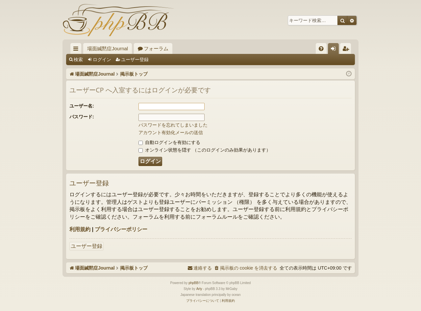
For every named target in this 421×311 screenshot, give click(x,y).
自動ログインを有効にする (169, 142)
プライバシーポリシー (121, 229)
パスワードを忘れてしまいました (173, 125)
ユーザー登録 (135, 59)
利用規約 (79, 229)
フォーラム (156, 48)
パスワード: (81, 116)
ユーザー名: (81, 105)
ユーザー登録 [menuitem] (347, 50)
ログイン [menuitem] (335, 50)
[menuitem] (321, 48)
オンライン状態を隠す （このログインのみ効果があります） (204, 150)
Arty (199, 289)
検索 (78, 59)
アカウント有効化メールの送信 (170, 132)
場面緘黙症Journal (107, 48)
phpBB (193, 283)
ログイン (102, 59)
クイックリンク (77, 50)
